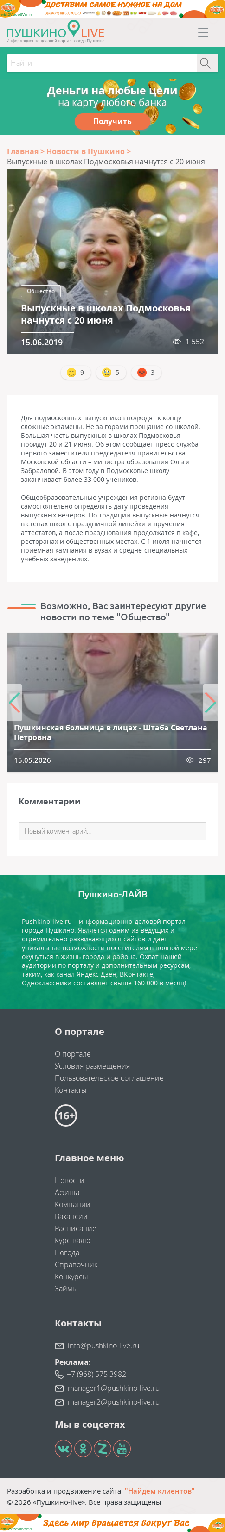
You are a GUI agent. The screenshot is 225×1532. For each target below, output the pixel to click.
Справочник (76, 1264)
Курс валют (74, 1240)
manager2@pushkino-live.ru (114, 1402)
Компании (72, 1204)
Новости (69, 1180)
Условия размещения (92, 1066)
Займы (66, 1288)
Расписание (75, 1228)
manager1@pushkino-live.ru (114, 1388)
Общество (41, 291)
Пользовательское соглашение (109, 1078)
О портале (73, 1054)
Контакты (71, 1090)
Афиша (67, 1192)
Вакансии (71, 1216)
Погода (67, 1252)
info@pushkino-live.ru (103, 1345)
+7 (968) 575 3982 (96, 1374)
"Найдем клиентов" (160, 1490)
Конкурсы (71, 1276)
